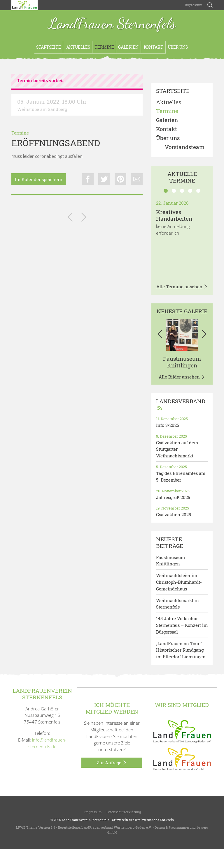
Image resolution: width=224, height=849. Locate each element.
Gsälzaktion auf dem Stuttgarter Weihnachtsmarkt (177, 449)
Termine (104, 47)
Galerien (128, 47)
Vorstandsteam (184, 147)
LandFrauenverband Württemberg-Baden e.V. (116, 827)
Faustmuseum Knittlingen (182, 362)
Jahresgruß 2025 (173, 497)
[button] (160, 335)
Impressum (193, 5)
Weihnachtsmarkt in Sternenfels (177, 603)
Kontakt (153, 47)
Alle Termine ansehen (182, 287)
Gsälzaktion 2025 (173, 514)
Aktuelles (77, 47)
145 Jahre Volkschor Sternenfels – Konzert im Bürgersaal (182, 625)
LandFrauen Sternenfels (112, 24)
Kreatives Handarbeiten (174, 215)
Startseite (48, 47)
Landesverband (180, 404)
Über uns (178, 47)
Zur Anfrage (112, 763)
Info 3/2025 (167, 425)
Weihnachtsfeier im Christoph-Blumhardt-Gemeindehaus (179, 582)
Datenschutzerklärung (123, 812)
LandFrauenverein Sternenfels (85, 820)
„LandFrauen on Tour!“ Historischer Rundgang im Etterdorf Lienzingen (181, 650)
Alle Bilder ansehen (182, 377)
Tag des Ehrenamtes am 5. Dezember (180, 476)
